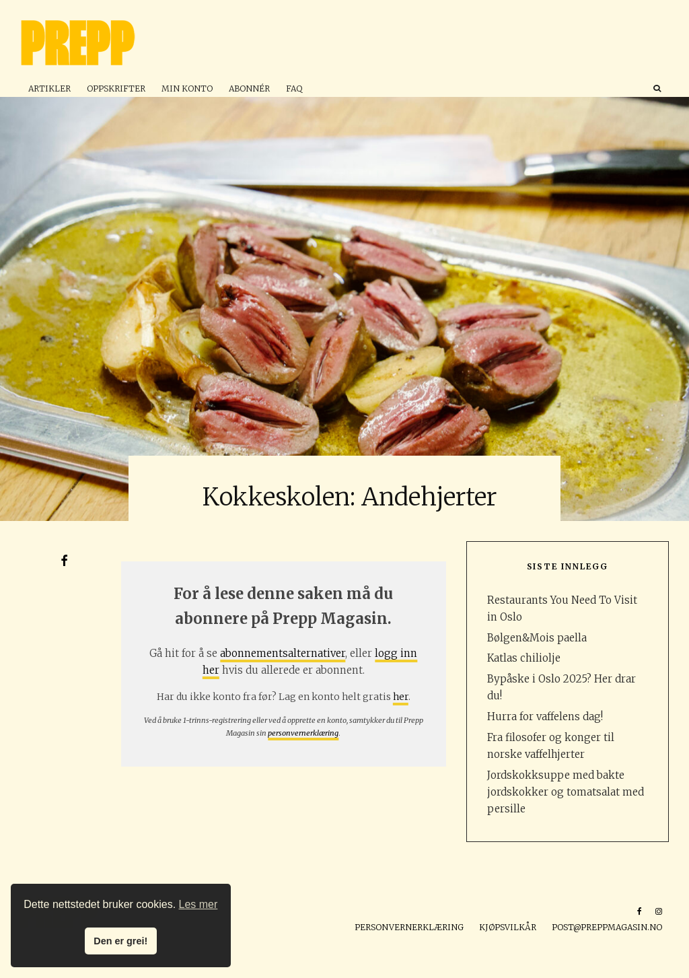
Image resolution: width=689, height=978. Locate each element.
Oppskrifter (116, 88)
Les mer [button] (198, 904)
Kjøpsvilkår (507, 927)
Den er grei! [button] (120, 941)
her (400, 697)
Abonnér (249, 88)
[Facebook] (639, 911)
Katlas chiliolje (523, 658)
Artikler (49, 88)
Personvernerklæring (409, 927)
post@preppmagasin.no (607, 927)
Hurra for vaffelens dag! (545, 716)
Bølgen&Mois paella (537, 637)
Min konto (187, 88)
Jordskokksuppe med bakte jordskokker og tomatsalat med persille (565, 792)
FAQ (294, 88)
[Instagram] (659, 911)
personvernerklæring (303, 733)
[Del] (64, 561)
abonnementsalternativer (282, 653)
